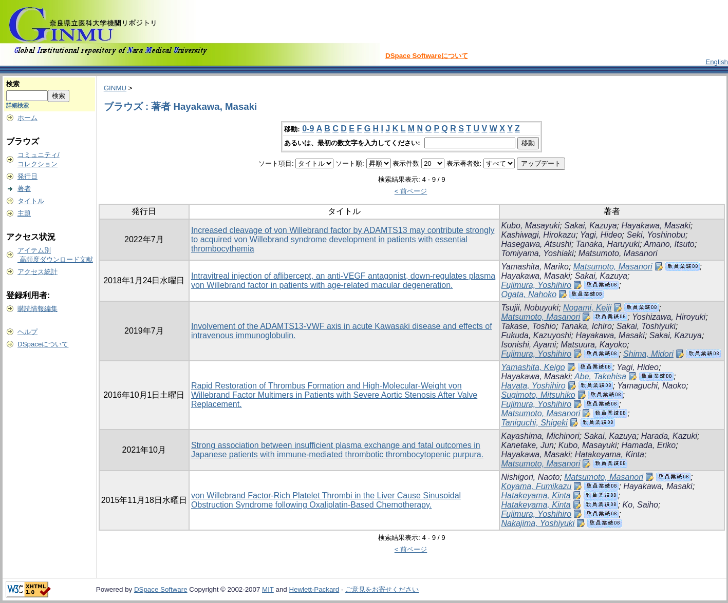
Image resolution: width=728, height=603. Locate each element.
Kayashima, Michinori (540, 436)
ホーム (27, 118)
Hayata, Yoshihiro (533, 385)
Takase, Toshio (528, 326)
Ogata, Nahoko (529, 294)
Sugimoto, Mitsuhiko (538, 395)
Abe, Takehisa (600, 376)
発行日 (27, 176)
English (716, 62)
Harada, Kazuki (669, 436)
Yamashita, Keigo (533, 367)
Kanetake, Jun (527, 445)
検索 (13, 84)
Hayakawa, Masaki (655, 225)
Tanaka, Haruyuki (608, 244)
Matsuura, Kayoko (594, 344)
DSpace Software (161, 589)
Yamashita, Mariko (535, 266)
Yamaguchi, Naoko (651, 385)
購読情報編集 (37, 309)
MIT (268, 589)
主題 (24, 213)
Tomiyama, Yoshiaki (537, 253)
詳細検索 (17, 105)
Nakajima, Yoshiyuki (538, 523)
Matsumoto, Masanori (618, 253)
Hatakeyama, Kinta (609, 454)
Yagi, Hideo (601, 234)
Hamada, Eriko (648, 445)
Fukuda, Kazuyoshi (536, 335)
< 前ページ (411, 191)
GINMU (115, 88)
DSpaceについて (42, 344)
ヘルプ (27, 332)
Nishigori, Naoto (530, 477)
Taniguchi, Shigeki (534, 422)
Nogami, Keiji (587, 307)
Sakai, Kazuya (590, 225)
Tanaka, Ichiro (586, 326)
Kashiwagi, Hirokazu (538, 234)
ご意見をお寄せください (382, 589)
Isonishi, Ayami (528, 344)
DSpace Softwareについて (426, 56)
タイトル (30, 201)
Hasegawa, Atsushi (536, 244)
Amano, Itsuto (669, 244)
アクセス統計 (37, 272)
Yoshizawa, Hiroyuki (668, 317)
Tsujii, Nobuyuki (529, 307)
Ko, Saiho (640, 504)
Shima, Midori (648, 353)
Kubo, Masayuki (530, 225)
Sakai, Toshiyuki (646, 326)
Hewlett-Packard (314, 589)
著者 (24, 188)
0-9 (308, 128)
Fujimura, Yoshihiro (536, 285)
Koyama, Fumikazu (536, 486)
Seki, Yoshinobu (656, 234)
